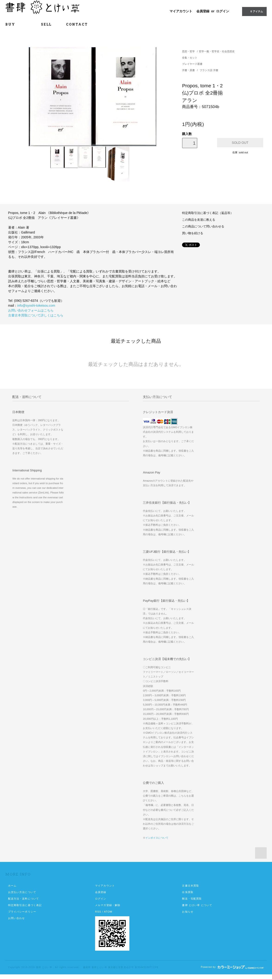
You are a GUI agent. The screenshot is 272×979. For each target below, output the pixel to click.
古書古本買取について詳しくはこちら (35, 315)
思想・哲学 (188, 51)
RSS (98, 911)
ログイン (222, 11)
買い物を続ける (192, 233)
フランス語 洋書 (209, 70)
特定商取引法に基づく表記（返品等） (207, 213)
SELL (46, 24)
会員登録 (202, 11)
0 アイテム (254, 11)
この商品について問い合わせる (203, 226)
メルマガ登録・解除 (107, 905)
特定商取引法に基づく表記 (25, 905)
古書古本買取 (190, 885)
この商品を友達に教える (198, 219)
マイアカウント (181, 11)
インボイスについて (156, 837)
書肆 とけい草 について (197, 905)
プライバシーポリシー (22, 911)
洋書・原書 (188, 70)
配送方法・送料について (23, 898)
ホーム (12, 885)
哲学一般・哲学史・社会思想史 (217, 51)
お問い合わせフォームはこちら (31, 310)
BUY (16, 24)
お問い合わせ (16, 918)
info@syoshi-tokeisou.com (36, 305)
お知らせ (187, 911)
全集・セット (189, 57)
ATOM (108, 911)
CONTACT (77, 24)
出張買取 (187, 892)
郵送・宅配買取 (192, 898)
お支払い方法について (22, 892)
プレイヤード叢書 (192, 63)
